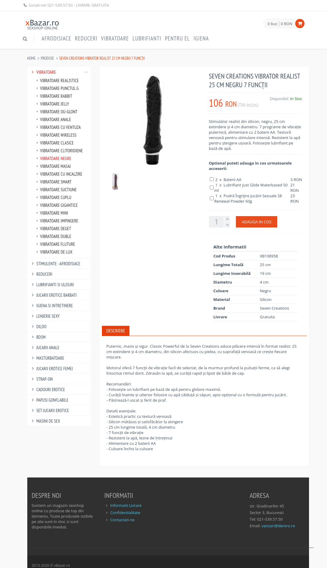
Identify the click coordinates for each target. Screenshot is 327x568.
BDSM (38, 337)
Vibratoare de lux (54, 252)
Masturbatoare (47, 358)
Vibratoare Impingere (57, 221)
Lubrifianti (146, 38)
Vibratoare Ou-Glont (57, 111)
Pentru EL (177, 38)
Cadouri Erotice (47, 389)
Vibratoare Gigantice (57, 205)
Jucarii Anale (45, 347)
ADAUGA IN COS (257, 222)
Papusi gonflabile (49, 400)
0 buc (273, 24)
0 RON (287, 23)
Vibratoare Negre (53, 158)
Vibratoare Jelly (52, 104)
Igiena (201, 38)
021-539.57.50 (60, 5)
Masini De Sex (45, 421)
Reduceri (86, 38)
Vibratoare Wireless (56, 135)
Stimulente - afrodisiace (55, 263)
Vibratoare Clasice (55, 143)
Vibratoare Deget (53, 228)
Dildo (38, 326)
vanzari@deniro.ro (278, 525)
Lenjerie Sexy (45, 316)
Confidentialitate (125, 512)
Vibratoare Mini (52, 213)
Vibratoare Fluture (55, 244)
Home (31, 58)
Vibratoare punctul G (57, 88)
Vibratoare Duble (53, 236)
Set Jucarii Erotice (49, 410)
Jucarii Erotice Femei (51, 368)
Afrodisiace (56, 38)
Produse (47, 58)
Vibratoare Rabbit (54, 96)
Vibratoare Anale (53, 119)
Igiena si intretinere (51, 305)
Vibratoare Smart (54, 182)
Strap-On (41, 379)
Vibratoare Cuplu (53, 197)
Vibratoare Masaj (53, 166)
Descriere (115, 331)
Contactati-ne (122, 519)
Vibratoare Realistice (57, 80)
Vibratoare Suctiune (56, 189)
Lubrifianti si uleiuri (52, 284)
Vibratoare (115, 38)
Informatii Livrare (126, 505)
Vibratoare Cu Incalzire (59, 174)
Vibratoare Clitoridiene (59, 150)
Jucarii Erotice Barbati (53, 295)
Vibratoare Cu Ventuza (58, 127)
